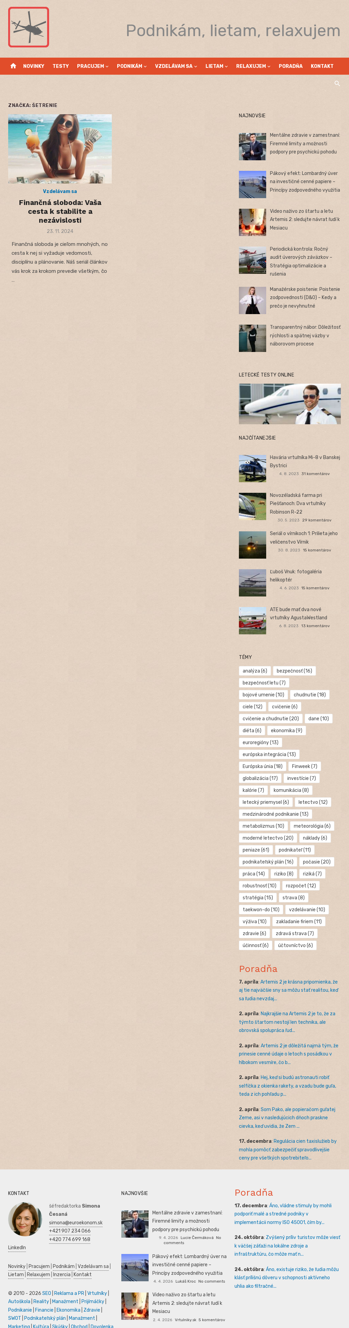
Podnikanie (19, 1298)
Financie (43, 1298)
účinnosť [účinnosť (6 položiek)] (256, 934)
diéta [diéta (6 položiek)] (282, 719)
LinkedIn (16, 1236)
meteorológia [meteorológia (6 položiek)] (312, 814)
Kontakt (322, 66)
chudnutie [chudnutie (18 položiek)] (259, 695)
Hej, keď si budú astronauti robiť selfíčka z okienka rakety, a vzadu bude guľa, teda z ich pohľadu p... (288, 1074)
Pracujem (90, 66)
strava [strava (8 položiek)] (294, 886)
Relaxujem (251, 66)
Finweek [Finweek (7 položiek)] (305, 755)
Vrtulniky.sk (185, 1307)
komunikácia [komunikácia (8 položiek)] (291, 779)
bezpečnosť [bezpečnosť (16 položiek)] (295, 671)
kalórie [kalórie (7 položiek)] (254, 779)
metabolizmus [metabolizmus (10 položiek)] (264, 814)
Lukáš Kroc (186, 1269)
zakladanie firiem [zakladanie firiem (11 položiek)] (299, 910)
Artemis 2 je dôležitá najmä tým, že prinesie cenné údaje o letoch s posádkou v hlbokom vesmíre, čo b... (289, 1042)
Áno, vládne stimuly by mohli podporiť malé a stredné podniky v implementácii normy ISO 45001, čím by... (288, 1202)
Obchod (78, 1315)
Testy (60, 66)
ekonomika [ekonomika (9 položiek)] (317, 719)
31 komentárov (316, 474)
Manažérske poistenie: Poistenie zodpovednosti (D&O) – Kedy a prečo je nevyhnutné (306, 297)
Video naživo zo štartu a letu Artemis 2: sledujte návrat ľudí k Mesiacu (305, 219)
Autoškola (18, 1290)
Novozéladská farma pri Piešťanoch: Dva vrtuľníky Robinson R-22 (299, 504)
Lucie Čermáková (197, 1226)
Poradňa (291, 66)
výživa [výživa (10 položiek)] (255, 910)
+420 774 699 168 (68, 1228)
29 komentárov (318, 520)
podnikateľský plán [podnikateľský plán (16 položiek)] (268, 850)
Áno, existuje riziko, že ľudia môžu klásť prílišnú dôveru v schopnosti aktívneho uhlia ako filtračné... (288, 1266)
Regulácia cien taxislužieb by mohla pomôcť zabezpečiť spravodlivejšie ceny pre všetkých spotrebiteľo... (291, 1138)
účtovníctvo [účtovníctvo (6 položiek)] (295, 934)
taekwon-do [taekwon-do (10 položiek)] (261, 898)
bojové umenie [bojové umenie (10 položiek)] (316, 683)
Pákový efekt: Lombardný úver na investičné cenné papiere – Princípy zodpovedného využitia (306, 182)
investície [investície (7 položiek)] (302, 767)
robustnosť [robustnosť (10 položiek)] (260, 874)
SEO (45, 1282)
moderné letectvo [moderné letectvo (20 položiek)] (268, 826)
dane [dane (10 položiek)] (253, 719)
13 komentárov (316, 626)
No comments (211, 1269)
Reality (40, 1290)
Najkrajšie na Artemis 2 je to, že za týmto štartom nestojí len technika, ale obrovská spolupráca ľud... (288, 1010)
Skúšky (58, 1315)
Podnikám (129, 66)
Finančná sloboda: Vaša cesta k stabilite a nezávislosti (59, 212)
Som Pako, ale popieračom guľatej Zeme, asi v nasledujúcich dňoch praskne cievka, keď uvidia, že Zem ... (288, 1106)
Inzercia (60, 1263)
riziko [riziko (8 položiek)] (284, 862)
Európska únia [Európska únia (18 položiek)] (263, 755)
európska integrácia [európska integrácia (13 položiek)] (270, 743)
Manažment (64, 1290)
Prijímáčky (91, 1290)
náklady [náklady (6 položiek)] (315, 826)
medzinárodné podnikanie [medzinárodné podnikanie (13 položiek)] (276, 803)
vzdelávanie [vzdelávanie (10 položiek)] (307, 898)
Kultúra (40, 1315)
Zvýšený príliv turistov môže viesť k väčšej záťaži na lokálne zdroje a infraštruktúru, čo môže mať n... (288, 1234)
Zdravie (90, 1298)
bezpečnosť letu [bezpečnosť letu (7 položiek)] (264, 683)
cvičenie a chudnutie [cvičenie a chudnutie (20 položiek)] (306, 707)
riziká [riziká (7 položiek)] (312, 862)
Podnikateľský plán (43, 1307)
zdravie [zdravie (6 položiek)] (255, 922)
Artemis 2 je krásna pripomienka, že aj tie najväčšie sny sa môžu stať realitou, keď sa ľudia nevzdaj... (289, 979)
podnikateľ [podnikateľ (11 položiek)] (295, 838)
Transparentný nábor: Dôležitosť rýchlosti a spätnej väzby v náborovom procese (306, 335)
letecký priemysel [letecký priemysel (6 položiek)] (266, 791)
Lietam (214, 66)
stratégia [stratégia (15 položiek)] (258, 886)
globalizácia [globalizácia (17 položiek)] (260, 767)
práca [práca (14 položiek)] (254, 862)
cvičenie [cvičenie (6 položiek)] (256, 707)
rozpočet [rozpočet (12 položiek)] (301, 874)
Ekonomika (67, 1298)
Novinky (33, 66)
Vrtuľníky (96, 1282)
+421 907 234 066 (68, 1219)
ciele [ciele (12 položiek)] (294, 695)
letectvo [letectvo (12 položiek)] (313, 791)
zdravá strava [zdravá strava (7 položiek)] (295, 922)
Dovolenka (100, 1315)
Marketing (18, 1315)
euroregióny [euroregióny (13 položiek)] (261, 731)
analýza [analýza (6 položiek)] (255, 671)
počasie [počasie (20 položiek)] (317, 850)
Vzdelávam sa (174, 66)
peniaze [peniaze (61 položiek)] (256, 838)
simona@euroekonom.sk (74, 1211)
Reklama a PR (68, 1282)
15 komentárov (318, 550)
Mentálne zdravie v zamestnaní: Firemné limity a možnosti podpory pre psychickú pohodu (306, 143)
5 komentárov (212, 1307)
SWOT (13, 1307)
